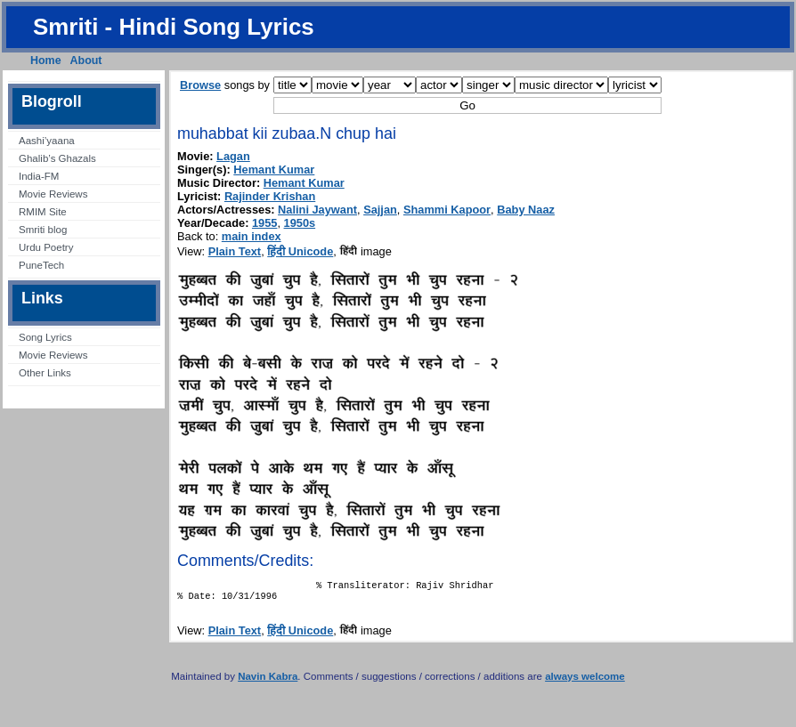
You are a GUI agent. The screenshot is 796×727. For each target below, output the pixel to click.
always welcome (585, 681)
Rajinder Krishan (269, 196)
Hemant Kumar (273, 169)
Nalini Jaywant (317, 209)
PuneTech (41, 265)
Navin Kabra (267, 681)
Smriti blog (43, 229)
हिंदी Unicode (300, 251)
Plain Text (235, 251)
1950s (300, 223)
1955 (264, 223)
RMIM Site (43, 211)
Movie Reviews (53, 194)
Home (45, 60)
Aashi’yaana (47, 140)
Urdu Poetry (46, 247)
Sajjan (380, 209)
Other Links (45, 373)
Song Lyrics (45, 337)
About (86, 60)
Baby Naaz (526, 209)
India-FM (39, 176)
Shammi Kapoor (447, 209)
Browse (200, 85)
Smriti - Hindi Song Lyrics (173, 26)
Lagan (233, 156)
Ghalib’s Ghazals (57, 158)
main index (251, 236)
